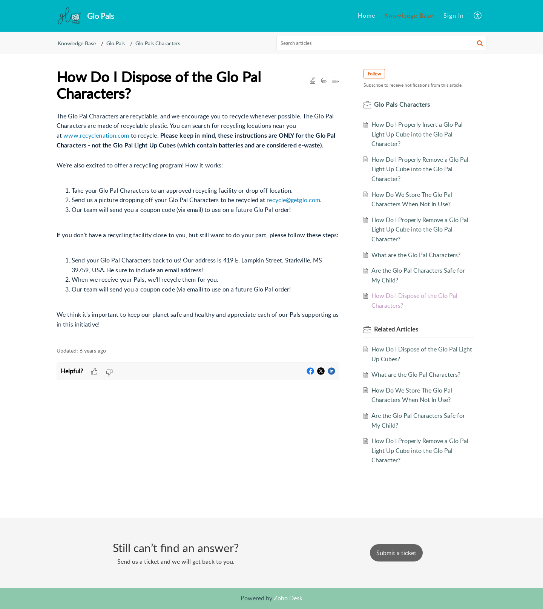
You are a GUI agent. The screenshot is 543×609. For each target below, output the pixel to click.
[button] (480, 43)
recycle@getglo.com (293, 200)
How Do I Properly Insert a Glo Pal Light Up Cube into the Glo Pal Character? (417, 134)
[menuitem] (366, 16)
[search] (381, 43)
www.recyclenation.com (96, 135)
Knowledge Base (77, 43)
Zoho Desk (288, 598)
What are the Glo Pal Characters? (415, 255)
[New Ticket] (396, 553)
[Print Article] (324, 81)
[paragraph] (198, 225)
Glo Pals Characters (157, 43)
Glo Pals (115, 43)
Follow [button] (374, 74)
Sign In (453, 15)
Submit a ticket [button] (396, 553)
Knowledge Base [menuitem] (408, 15)
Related (396, 329)
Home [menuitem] (366, 15)
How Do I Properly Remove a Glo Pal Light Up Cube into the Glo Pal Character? (419, 169)
